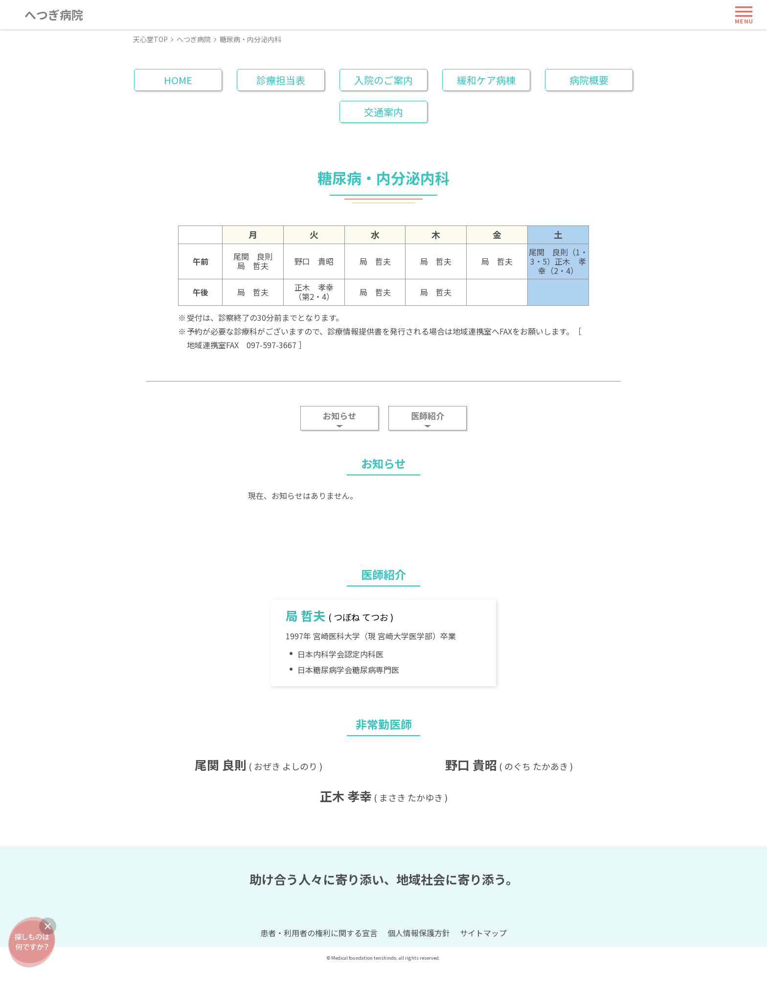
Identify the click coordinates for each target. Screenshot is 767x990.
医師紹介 (427, 415)
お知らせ (339, 415)
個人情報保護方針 (418, 955)
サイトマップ (483, 955)
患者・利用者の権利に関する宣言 (319, 955)
